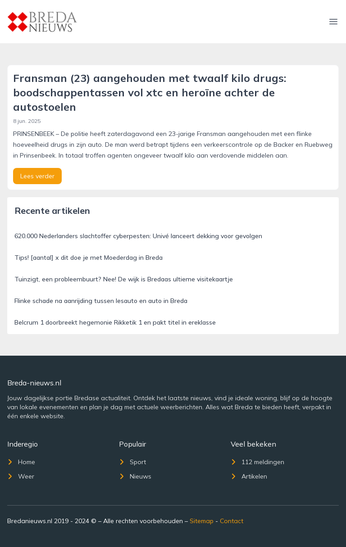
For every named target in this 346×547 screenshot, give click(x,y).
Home (21, 462)
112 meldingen (257, 462)
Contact (231, 521)
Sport (132, 462)
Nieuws (135, 476)
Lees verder (37, 176)
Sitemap (202, 521)
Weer (20, 476)
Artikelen (249, 476)
